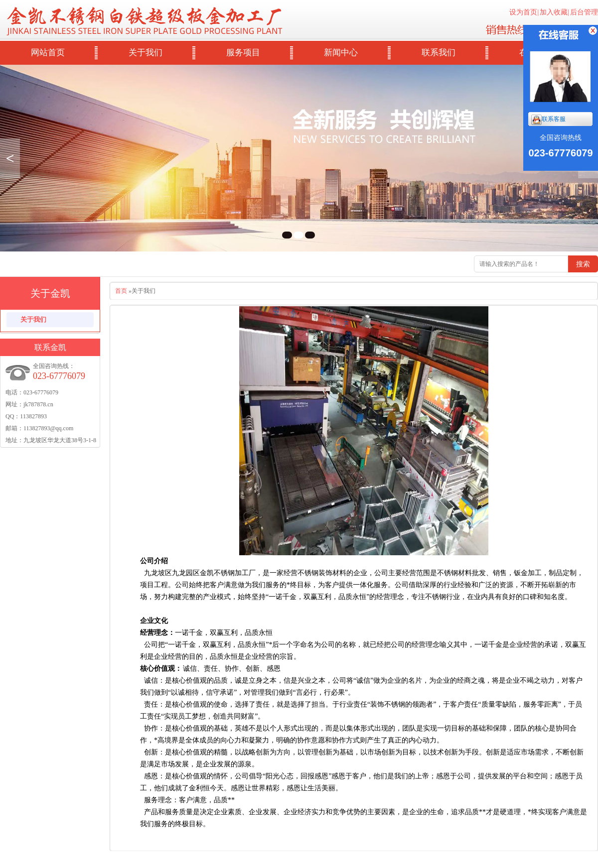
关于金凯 (50, 293)
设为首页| (524, 12)
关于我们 (145, 52)
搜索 (583, 264)
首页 (121, 290)
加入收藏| (554, 12)
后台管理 (584, 12)
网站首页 (48, 52)
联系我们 (438, 52)
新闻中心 (341, 52)
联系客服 (548, 120)
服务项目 (243, 52)
